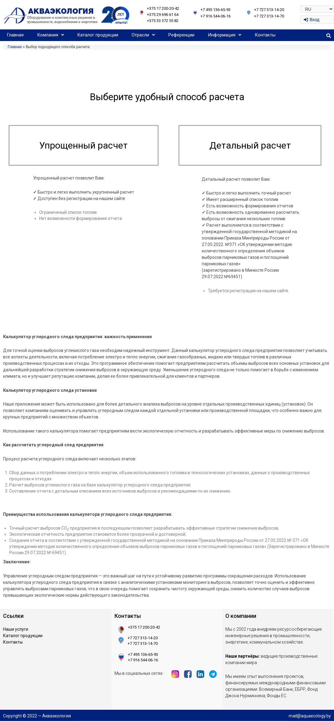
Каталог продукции (97, 35)
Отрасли (143, 35)
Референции (181, 35)
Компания (50, 35)
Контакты (265, 35)
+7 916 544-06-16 (216, 16)
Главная (15, 35)
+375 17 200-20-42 (163, 8)
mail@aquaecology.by (310, 716)
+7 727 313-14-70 (269, 16)
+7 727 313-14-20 (269, 9)
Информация (224, 35)
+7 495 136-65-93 (216, 9)
